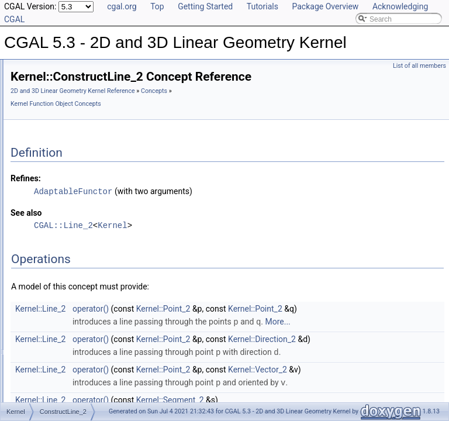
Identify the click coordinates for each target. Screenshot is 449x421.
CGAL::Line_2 (209, 241)
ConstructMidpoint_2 (80, 288)
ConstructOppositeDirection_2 (94, 391)
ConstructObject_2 (77, 352)
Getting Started (205, 6)
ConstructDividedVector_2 (88, 160)
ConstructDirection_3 (80, 147)
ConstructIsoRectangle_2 (87, 211)
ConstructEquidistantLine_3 (91, 185)
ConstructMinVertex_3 (82, 327)
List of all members (419, 66)
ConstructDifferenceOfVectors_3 (98, 121)
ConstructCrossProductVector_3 (98, 95)
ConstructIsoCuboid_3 (83, 198)
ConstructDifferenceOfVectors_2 (98, 108)
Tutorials (262, 6)
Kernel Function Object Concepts (234, 120)
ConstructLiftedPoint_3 (83, 224)
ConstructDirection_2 (80, 134)
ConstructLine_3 (73, 250)
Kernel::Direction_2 (408, 354)
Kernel (258, 241)
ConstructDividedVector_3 (88, 172)
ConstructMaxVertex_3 (83, 275)
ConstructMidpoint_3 (80, 301)
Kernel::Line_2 (186, 324)
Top (157, 6)
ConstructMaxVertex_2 (83, 262)
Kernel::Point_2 (309, 324)
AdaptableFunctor (219, 207)
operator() (237, 324)
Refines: (172, 194)
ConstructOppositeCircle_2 (90, 378)
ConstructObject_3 (77, 365)
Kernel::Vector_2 (403, 397)
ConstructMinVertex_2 (82, 314)
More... (423, 337)
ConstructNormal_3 (78, 340)
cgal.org (121, 6)
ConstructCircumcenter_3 (87, 82)
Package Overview (325, 6)
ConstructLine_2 (73, 237)
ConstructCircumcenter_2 (87, 69)
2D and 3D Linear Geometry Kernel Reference (219, 107)
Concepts (170, 120)
